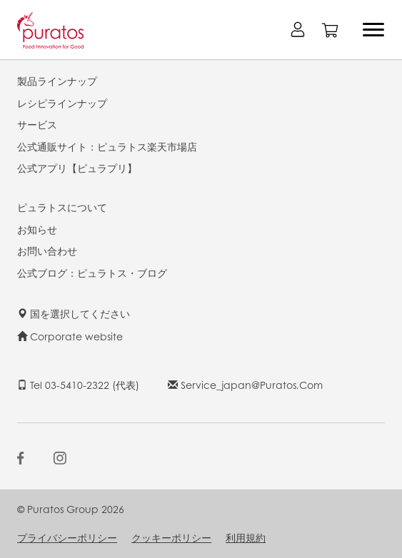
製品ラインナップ (57, 80)
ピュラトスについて (62, 207)
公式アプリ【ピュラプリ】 (77, 168)
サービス (37, 124)
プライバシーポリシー (67, 537)
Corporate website (70, 336)
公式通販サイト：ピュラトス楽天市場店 (107, 146)
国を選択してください (73, 313)
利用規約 (246, 537)
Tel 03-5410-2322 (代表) (78, 384)
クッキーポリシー (171, 537)
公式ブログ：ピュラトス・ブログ (92, 272)
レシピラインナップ (62, 103)
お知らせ (37, 229)
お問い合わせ (47, 250)
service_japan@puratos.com (245, 384)
